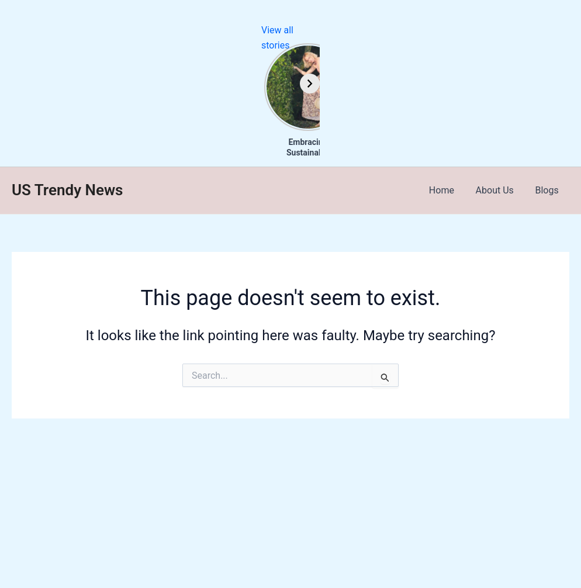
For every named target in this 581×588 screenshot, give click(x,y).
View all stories (549, 30)
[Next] (571, 84)
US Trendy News (67, 190)
